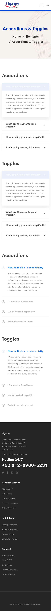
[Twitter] (3, 472)
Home (16, 36)
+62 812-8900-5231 (25, 465)
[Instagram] (12, 472)
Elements (32, 36)
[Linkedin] (17, 472)
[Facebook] (7, 472)
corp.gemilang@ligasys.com (14, 454)
